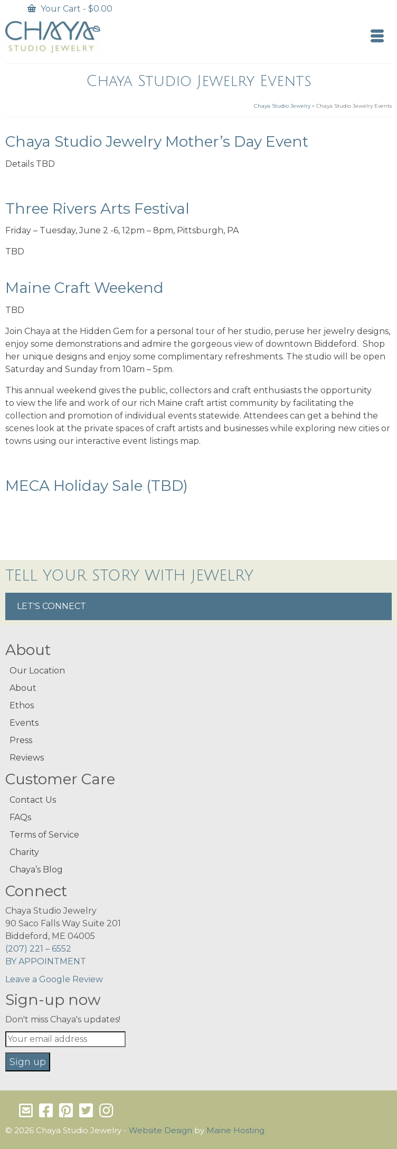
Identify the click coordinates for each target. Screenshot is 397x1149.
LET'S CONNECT (51, 606)
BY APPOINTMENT (45, 961)
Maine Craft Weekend (84, 288)
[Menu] (377, 36)
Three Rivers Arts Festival (97, 208)
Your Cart (69, 9)
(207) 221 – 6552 (38, 949)
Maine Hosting (235, 1130)
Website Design (160, 1130)
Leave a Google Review (54, 979)
